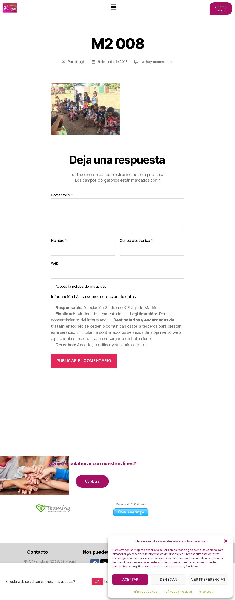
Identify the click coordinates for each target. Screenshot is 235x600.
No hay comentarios (158, 61)
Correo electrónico (136, 240)
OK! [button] (97, 581)
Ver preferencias (208, 579)
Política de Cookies (144, 591)
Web (54, 263)
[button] (226, 541)
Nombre (59, 240)
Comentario (62, 195)
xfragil (78, 61)
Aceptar (130, 579)
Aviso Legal (206, 591)
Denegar (168, 579)
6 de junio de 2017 (112, 61)
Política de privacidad (178, 591)
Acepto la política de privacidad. (79, 286)
